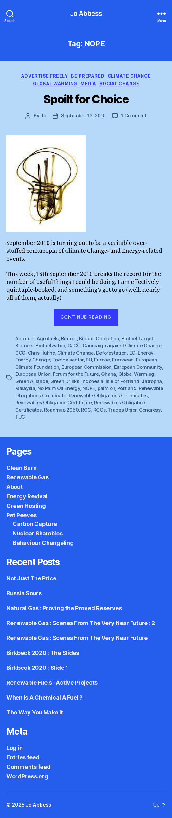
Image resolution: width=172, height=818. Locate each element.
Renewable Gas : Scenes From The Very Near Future (77, 638)
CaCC (73, 345)
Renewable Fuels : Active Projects (52, 682)
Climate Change (129, 76)
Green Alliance (31, 381)
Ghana (108, 374)
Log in (14, 748)
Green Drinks (64, 381)
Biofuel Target (137, 339)
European (122, 360)
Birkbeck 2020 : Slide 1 (37, 667)
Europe (102, 360)
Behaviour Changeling (43, 543)
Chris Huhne (41, 353)
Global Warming (55, 83)
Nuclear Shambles (38, 533)
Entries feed (23, 757)
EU (89, 360)
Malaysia (25, 388)
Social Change (119, 83)
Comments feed (28, 767)
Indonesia (92, 381)
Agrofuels (48, 339)
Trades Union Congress (134, 410)
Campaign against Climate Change (122, 345)
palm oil (106, 388)
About (14, 486)
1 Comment (134, 115)
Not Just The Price (31, 578)
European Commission (86, 367)
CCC (20, 353)
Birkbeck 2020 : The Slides (42, 652)
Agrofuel (25, 339)
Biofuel (69, 339)
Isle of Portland (122, 381)
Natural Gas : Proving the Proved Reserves (64, 608)
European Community (138, 367)
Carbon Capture (35, 524)
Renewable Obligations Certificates (108, 396)
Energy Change (32, 360)
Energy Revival (27, 496)
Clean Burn (21, 467)
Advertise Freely (44, 76)
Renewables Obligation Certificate (53, 402)
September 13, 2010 (83, 115)
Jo (43, 115)
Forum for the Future (76, 374)
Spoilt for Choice (86, 99)
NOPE (88, 388)
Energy (145, 353)
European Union (32, 374)
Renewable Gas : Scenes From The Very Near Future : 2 (80, 623)
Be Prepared (88, 76)
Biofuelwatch (50, 345)
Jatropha (152, 381)
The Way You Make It (34, 712)
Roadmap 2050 (61, 410)
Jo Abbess (86, 13)
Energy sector (68, 360)
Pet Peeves (21, 515)
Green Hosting (26, 505)
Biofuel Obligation (99, 339)
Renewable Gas (27, 477)
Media (88, 83)
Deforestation (111, 353)
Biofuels (24, 345)
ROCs (99, 410)
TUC (20, 417)
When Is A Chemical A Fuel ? (44, 697)
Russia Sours (24, 593)
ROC (86, 410)
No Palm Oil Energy (58, 388)
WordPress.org (27, 776)
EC (132, 353)
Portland (126, 388)
